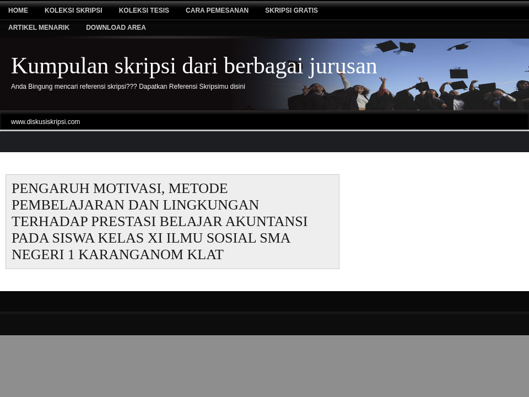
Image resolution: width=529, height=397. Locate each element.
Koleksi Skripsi (73, 10)
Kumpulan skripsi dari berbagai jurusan (194, 65)
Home (18, 10)
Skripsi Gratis (291, 10)
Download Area (116, 27)
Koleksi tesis (144, 10)
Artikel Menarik (38, 27)
